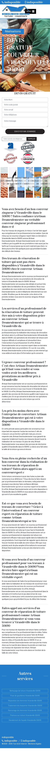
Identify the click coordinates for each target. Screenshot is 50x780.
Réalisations (13, 31)
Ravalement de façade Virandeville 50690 (25, 720)
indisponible (11, 2)
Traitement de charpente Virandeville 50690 (25, 706)
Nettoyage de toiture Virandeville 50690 (25, 691)
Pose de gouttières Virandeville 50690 (25, 696)
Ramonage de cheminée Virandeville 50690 (25, 710)
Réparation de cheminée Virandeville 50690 (25, 701)
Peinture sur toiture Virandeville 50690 (25, 715)
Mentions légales (34, 744)
